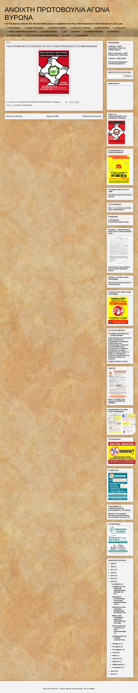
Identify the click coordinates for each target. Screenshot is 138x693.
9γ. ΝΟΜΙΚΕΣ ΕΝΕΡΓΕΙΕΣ (93, 32)
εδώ (128, 517)
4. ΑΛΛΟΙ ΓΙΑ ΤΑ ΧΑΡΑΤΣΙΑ (80, 28)
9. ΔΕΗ (64, 32)
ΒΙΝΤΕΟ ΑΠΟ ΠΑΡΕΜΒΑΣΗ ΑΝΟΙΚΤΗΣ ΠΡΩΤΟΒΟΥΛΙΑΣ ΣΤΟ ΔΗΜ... (119, 619)
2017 (112, 569)
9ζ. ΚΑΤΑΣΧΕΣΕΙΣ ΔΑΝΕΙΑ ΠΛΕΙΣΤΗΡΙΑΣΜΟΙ (42, 35)
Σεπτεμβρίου (117, 649)
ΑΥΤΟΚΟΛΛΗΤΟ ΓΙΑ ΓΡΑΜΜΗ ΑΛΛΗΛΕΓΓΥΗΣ (119, 638)
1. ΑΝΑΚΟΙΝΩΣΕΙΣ (13, 28)
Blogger (92, 689)
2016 (112, 572)
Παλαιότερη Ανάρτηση (91, 116)
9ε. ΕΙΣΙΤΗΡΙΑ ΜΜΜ (14, 35)
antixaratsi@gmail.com (116, 64)
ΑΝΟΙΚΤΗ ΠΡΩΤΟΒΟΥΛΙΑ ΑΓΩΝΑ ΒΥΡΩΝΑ (119, 334)
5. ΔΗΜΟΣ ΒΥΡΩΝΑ (102, 28)
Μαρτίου (115, 661)
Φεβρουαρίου (117, 664)
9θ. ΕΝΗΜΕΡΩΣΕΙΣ (81, 35)
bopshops (79, 689)
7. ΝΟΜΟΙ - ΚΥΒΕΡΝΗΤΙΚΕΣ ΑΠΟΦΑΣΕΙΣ (21, 32)
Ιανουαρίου (116, 667)
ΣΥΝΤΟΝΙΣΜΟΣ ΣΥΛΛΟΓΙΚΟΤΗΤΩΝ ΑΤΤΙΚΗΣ (118, 221)
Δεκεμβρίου (116, 584)
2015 (112, 575)
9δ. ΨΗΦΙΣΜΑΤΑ (113, 32)
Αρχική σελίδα (52, 116)
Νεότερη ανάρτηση (14, 116)
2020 (112, 564)
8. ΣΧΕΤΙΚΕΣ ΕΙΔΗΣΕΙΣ (49, 32)
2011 (112, 674)
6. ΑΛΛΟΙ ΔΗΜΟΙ (120, 28)
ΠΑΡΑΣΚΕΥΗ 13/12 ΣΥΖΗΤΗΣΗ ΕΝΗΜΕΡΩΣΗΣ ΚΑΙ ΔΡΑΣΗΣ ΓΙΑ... (119, 610)
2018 (112, 567)
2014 (112, 578)
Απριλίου (116, 658)
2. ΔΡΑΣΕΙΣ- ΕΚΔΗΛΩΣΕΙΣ (34, 28)
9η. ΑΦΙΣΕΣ (66, 35)
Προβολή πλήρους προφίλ (117, 361)
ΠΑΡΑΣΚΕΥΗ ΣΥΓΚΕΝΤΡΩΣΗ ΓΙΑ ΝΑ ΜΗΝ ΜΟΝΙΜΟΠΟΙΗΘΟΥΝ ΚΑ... (119, 600)
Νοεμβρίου (116, 644)
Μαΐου (114, 655)
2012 (112, 671)
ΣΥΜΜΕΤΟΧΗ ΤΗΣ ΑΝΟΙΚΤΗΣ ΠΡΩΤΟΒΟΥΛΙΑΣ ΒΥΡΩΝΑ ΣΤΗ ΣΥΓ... (119, 590)
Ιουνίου (115, 652)
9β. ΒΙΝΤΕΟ (75, 32)
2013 (112, 581)
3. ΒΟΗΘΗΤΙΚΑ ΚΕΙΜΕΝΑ (57, 28)
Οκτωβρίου (116, 647)
